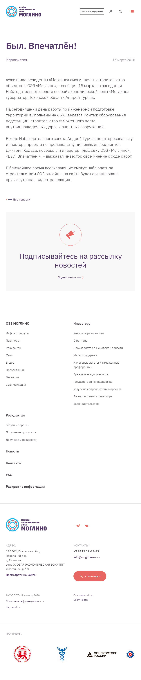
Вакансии (12, 377)
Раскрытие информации (92, 11)
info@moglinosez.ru (86, 557)
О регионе (80, 340)
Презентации (15, 370)
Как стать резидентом (88, 333)
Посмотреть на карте (21, 575)
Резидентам (15, 415)
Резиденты (13, 348)
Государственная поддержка (92, 381)
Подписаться (67, 277)
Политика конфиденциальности (25, 601)
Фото (9, 355)
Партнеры (12, 340)
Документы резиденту (21, 439)
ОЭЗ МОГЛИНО (17, 323)
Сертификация (16, 384)
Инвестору (81, 323)
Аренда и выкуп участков (90, 374)
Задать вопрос (90, 576)
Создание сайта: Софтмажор (83, 597)
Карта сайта (13, 607)
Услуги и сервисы (18, 425)
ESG (9, 475)
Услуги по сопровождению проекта (97, 389)
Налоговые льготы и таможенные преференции (96, 365)
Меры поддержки (85, 355)
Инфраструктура (17, 333)
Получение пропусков (21, 432)
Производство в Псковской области (98, 348)
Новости (12, 451)
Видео (10, 362)
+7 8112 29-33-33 (86, 551)
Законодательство (86, 403)
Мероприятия (16, 60)
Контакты (13, 463)
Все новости (21, 199)
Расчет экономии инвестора (92, 396)
